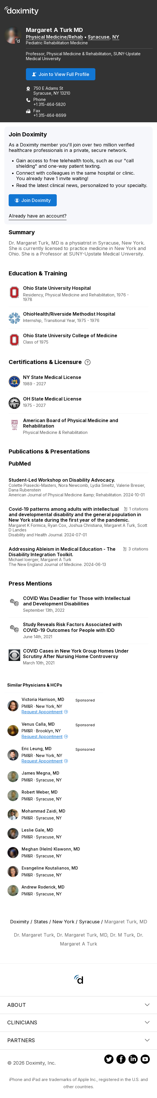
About (78, 1005)
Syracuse (98, 37)
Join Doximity (33, 200)
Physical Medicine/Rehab (54, 37)
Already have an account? (38, 216)
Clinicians (78, 1022)
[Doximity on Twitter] (109, 1060)
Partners (78, 1040)
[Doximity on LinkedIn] (133, 1060)
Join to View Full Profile (60, 74)
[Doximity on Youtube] (145, 1060)
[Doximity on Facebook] (121, 1060)
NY (115, 37)
